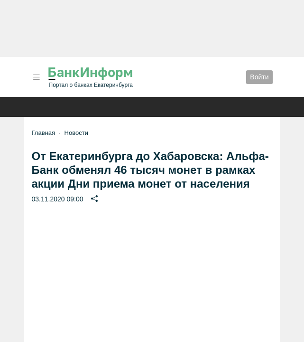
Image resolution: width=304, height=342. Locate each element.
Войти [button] (259, 77)
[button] (36, 77)
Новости (76, 132)
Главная (43, 132)
